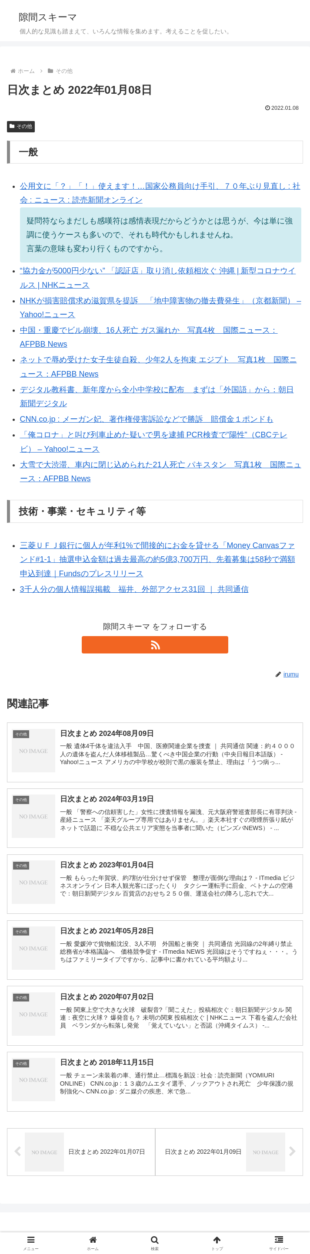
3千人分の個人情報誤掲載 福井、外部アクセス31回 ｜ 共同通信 (134, 589)
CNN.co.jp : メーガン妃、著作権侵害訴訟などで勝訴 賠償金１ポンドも (146, 419)
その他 (21, 126)
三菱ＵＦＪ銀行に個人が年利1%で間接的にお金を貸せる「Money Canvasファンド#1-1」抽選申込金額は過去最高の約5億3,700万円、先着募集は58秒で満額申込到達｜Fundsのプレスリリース (157, 559)
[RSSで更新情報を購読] (155, 644)
